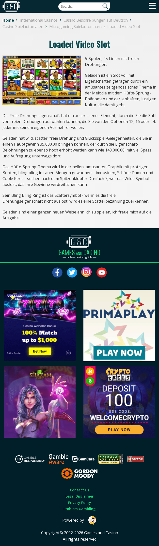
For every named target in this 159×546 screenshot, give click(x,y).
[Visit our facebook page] (57, 272)
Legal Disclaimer (79, 496)
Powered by (79, 520)
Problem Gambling (79, 508)
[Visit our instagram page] (87, 272)
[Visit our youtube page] (101, 272)
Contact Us (79, 490)
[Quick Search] (84, 6)
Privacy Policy (79, 502)
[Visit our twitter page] (72, 272)
